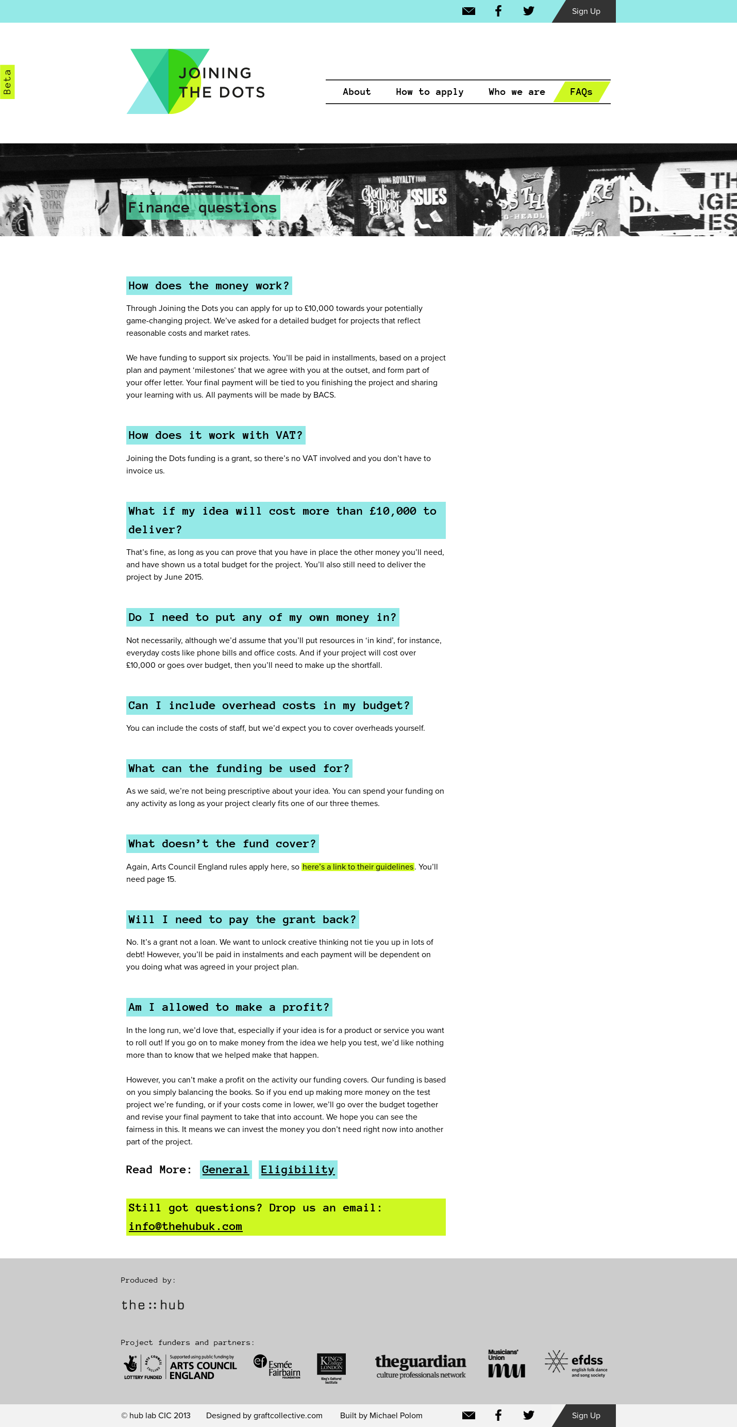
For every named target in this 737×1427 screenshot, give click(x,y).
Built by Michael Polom (381, 1415)
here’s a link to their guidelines (358, 867)
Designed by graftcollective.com (264, 1415)
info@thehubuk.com (186, 1226)
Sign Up (586, 11)
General (226, 1169)
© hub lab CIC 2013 (156, 1415)
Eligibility (298, 1169)
